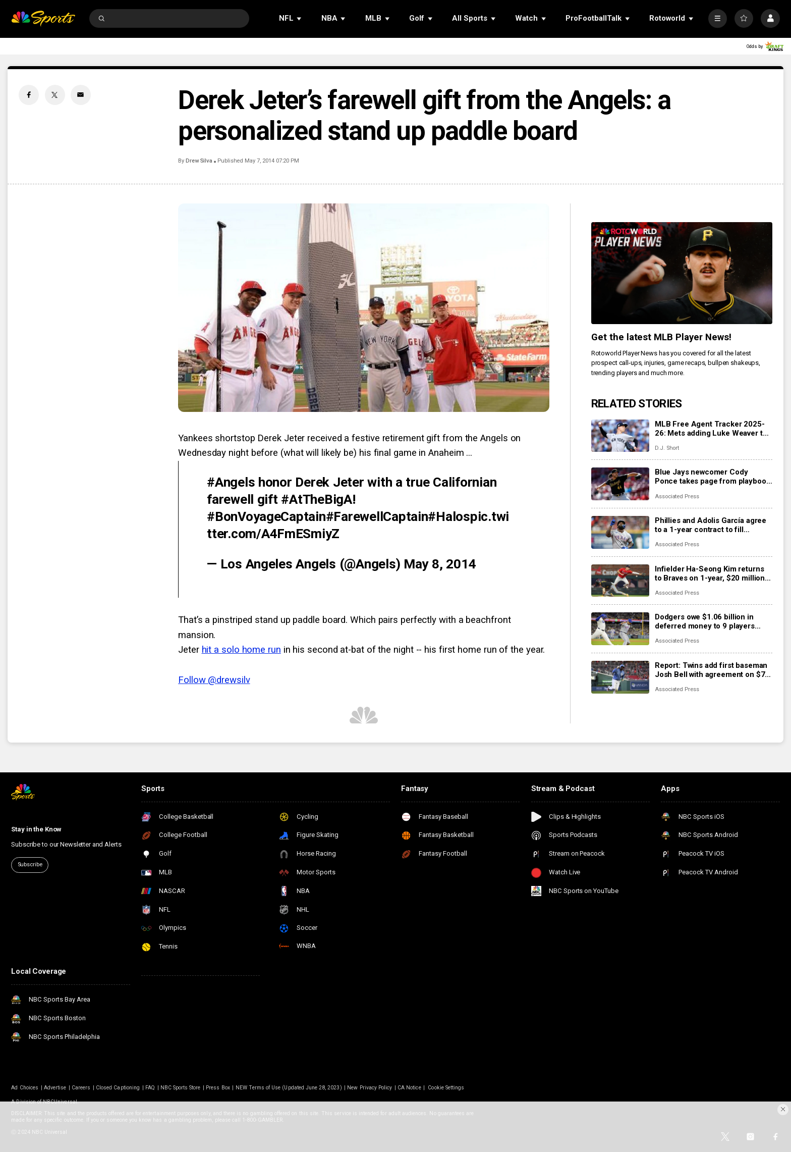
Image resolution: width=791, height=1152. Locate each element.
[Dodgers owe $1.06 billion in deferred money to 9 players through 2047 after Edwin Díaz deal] (620, 628)
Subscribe (30, 864)
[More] (717, 18)
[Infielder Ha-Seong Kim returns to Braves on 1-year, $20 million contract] (620, 580)
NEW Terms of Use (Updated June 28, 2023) (289, 1087)
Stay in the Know (36, 829)
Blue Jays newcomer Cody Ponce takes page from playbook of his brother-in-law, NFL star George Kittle (712, 476)
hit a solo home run (241, 649)
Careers (81, 1087)
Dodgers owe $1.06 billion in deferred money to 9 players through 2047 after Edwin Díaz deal (708, 621)
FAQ (150, 1087)
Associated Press (677, 496)
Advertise (55, 1087)
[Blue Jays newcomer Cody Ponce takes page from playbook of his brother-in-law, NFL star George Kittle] (620, 483)
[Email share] (81, 95)
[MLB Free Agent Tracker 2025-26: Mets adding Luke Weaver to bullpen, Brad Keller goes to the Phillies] (620, 436)
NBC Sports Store (180, 1087)
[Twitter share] (55, 95)
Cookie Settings (446, 1087)
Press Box (218, 1087)
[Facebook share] (29, 95)
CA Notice (409, 1087)
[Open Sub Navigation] (300, 18)
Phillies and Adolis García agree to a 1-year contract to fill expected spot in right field (710, 525)
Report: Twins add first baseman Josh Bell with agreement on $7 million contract (711, 670)
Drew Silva (199, 161)
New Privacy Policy (369, 1087)
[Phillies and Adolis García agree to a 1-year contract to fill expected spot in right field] (620, 532)
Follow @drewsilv (214, 680)
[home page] (43, 18)
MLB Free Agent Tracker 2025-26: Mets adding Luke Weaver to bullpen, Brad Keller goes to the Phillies (711, 429)
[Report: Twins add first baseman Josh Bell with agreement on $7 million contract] (620, 677)
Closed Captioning (118, 1087)
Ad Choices (24, 1087)
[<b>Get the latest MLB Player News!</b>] (681, 273)
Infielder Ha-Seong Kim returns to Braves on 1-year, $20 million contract (710, 573)
